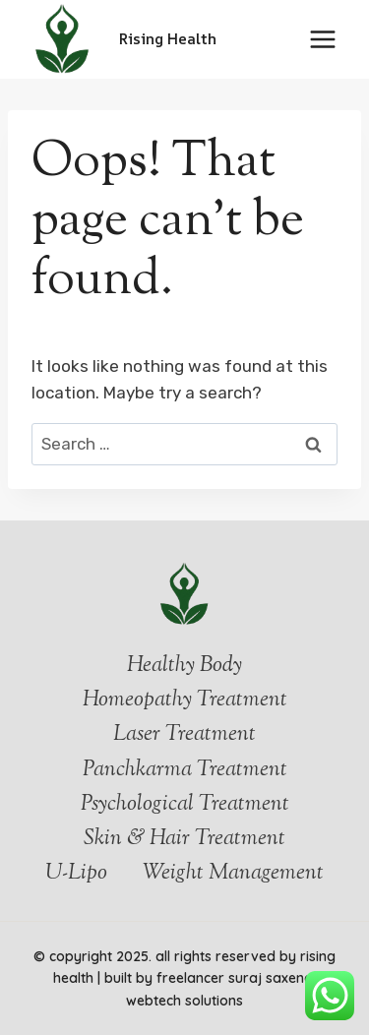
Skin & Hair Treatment (184, 839)
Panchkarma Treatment (185, 770)
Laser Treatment (184, 735)
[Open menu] (322, 39)
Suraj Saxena (272, 978)
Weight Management (233, 873)
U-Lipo (76, 873)
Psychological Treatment (185, 805)
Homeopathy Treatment (185, 700)
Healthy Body (184, 666)
